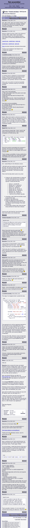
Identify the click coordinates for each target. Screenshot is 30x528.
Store (3, 46)
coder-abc (17, 41)
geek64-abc (11, 43)
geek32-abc (5, 43)
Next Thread (23, 519)
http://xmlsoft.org (6, 376)
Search (13, 6)
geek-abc (17, 43)
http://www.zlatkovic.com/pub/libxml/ (10, 430)
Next (15, 15)
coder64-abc (12, 41)
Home (10, 6)
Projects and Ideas (14, 11)
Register (18, 6)
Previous (9, 15)
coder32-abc (5, 41)
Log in (22, 7)
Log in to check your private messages (12, 7)
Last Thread (17, 519)
